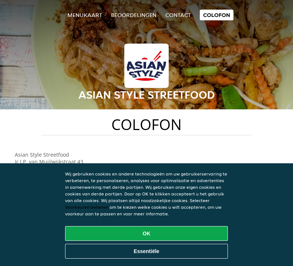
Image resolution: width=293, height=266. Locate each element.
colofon (216, 15)
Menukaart (84, 15)
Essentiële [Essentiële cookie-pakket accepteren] (146, 251)
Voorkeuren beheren (86, 207)
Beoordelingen (133, 15)
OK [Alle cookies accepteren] (147, 233)
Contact (178, 15)
